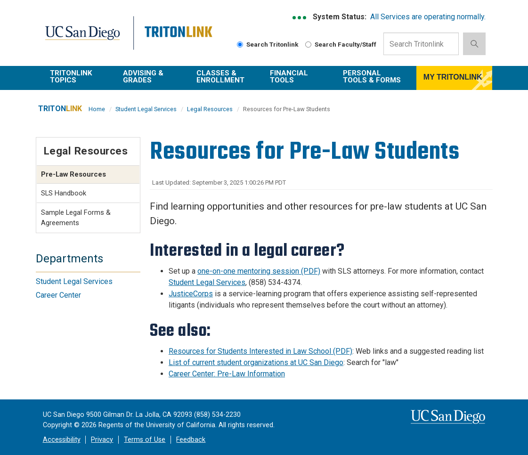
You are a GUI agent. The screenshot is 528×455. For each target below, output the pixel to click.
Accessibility (62, 440)
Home (97, 109)
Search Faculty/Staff (340, 44)
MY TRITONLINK (452, 77)
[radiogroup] (240, 44)
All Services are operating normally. (428, 16)
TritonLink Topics (71, 76)
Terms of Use (144, 440)
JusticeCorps (191, 293)
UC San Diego (85, 38)
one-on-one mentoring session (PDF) (258, 271)
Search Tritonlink (268, 44)
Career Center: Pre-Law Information (227, 373)
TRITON (60, 108)
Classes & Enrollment (220, 76)
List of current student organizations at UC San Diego (256, 362)
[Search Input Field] (421, 43)
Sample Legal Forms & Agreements (76, 217)
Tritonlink (177, 38)
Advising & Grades (143, 76)
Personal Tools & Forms (372, 76)
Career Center (58, 295)
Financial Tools (289, 76)
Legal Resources (210, 109)
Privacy (102, 440)
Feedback (190, 440)
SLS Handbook (63, 193)
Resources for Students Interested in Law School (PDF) (260, 351)
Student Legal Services (146, 109)
